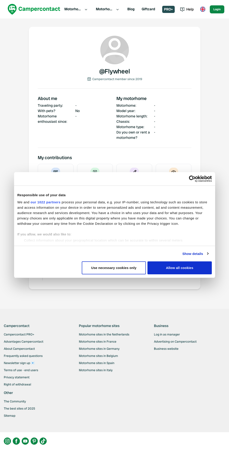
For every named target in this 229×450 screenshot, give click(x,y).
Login (217, 9)
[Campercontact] (34, 9)
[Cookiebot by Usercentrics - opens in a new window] (192, 178)
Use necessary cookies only (114, 268)
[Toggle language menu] (202, 9)
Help (187, 9)
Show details (192, 254)
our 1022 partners (46, 202)
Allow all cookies (179, 268)
